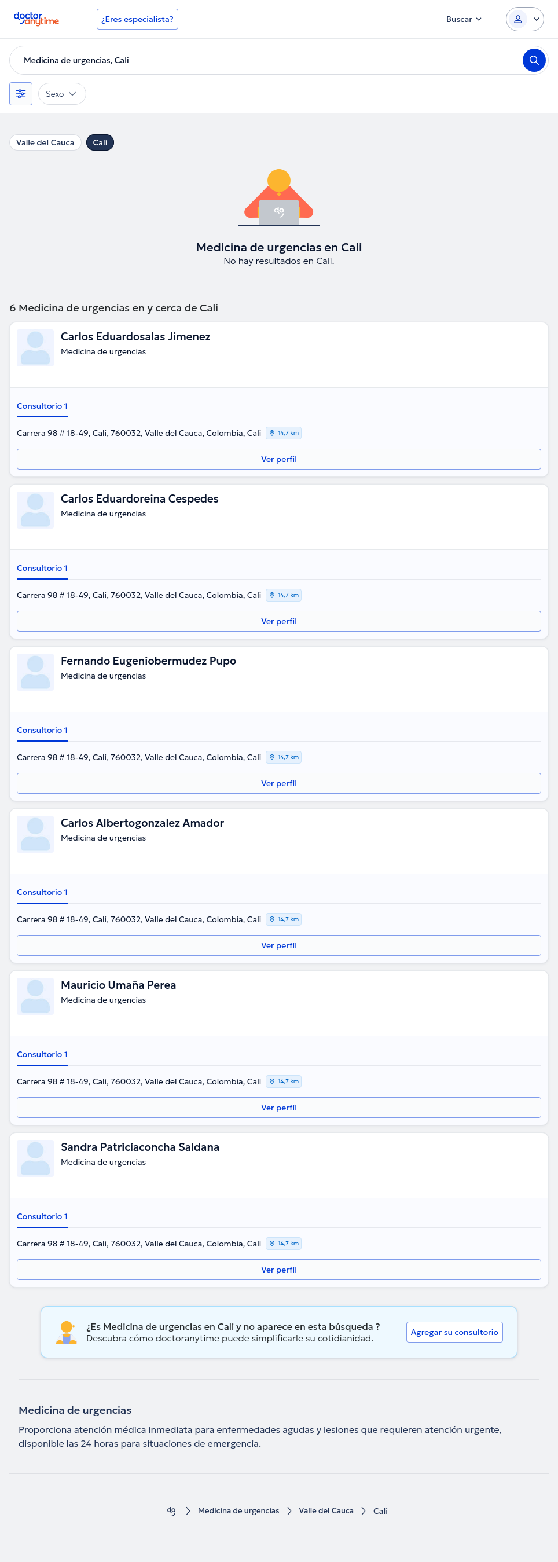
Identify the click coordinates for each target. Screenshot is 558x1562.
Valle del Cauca (45, 142)
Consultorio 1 (42, 406)
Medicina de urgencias (237, 1511)
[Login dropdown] (525, 19)
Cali (100, 142)
